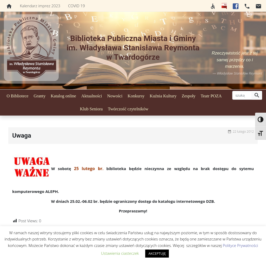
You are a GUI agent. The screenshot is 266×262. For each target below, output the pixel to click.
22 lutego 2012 (243, 131)
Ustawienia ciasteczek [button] (120, 253)
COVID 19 (76, 5)
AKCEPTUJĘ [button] (157, 253)
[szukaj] (242, 95)
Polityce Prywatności (240, 245)
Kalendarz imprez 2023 (40, 5)
